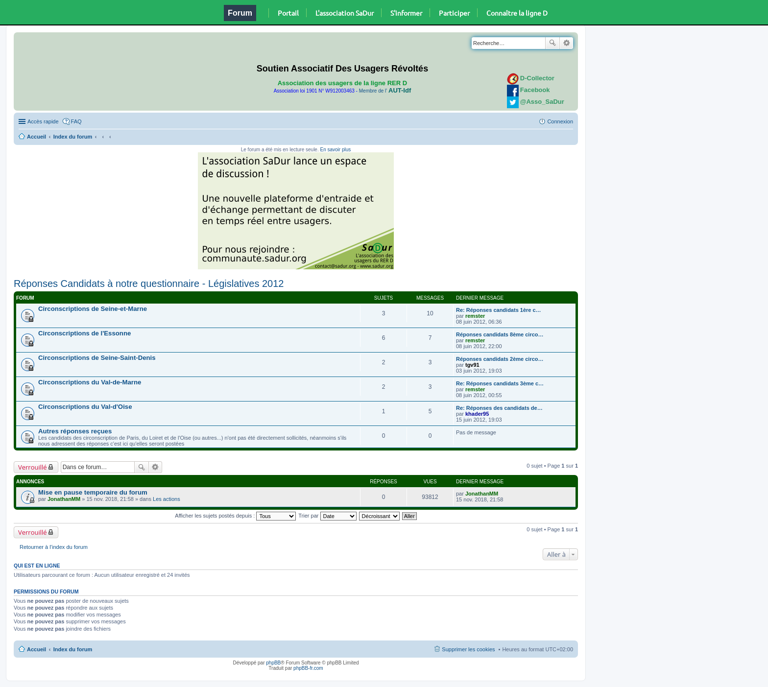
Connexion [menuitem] (560, 121)
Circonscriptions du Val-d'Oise (85, 406)
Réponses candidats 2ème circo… (500, 359)
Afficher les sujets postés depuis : (235, 516)
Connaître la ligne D (517, 12)
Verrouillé (32, 467)
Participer (454, 12)
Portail (288, 12)
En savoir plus (335, 149)
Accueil (36, 137)
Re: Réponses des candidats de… (499, 408)
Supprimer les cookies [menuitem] (468, 649)
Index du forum (72, 137)
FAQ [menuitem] (76, 121)
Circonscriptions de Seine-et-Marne (92, 308)
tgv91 (472, 365)
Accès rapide (43, 121)
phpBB (273, 662)
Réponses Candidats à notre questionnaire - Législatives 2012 (149, 283)
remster (475, 316)
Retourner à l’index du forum (54, 547)
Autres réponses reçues (75, 431)
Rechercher (552, 43)
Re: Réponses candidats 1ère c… (498, 310)
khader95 (477, 414)
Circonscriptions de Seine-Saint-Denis (97, 357)
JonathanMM (64, 499)
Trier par (327, 516)
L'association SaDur (344, 12)
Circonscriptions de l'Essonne (84, 333)
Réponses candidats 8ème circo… (500, 334)
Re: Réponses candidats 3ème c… (500, 383)
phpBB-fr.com (308, 668)
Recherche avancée (566, 43)
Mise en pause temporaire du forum (92, 492)
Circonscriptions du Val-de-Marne (89, 382)
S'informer (406, 12)
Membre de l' (385, 91)
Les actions (166, 499)
